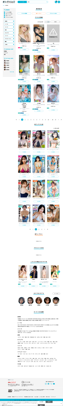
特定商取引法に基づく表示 (28, 396)
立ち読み (24, 49)
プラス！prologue (29, 331)
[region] (31, 403)
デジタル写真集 (8, 12)
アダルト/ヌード (50, 361)
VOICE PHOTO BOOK (44, 331)
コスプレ (21, 337)
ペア (20, 353)
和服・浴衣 (47, 337)
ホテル (38, 353)
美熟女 (34, 347)
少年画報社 (20, 320)
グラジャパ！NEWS (9, 17)
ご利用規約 (9, 396)
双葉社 (40, 320)
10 (48, 119)
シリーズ (6, 27)
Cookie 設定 (36, 396)
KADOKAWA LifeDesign (37, 318)
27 (55, 119)
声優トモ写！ (20, 332)
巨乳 (29, 341)
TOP (3, 5)
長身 (55, 341)
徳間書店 (27, 320)
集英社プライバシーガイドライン (17, 396)
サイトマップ (53, 396)
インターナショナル (45, 343)
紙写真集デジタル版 (21, 331)
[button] (59, 271)
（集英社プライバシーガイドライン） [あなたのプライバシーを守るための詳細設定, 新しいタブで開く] (7, 405)
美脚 (49, 341)
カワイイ (49, 347)
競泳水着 (33, 337)
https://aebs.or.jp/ (16, 391)
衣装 (5, 29)
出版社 (6, 21)
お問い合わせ (48, 396)
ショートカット (42, 341)
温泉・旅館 (45, 353)
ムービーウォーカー (45, 320)
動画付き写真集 (36, 331)
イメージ (6, 35)
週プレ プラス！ (9, 15)
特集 (4, 54)
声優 (46, 358)
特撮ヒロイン (22, 361)
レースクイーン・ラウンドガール (26, 360)
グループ (32, 353)
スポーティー (35, 343)
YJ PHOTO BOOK (29, 325)
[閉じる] (61, 403)
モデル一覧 (11, 71)
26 (52, 119)
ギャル (53, 343)
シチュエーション (8, 38)
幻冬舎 (46, 318)
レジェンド (30, 361)
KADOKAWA (30, 318)
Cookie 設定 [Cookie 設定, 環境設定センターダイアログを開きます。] (41, 401)
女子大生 (53, 358)
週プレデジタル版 (9, 13)
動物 (43, 366)
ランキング (6, 52)
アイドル (28, 358)
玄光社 (43, 318)
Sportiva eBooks (39, 326)
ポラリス (25, 332)
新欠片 (30, 320)
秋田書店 (19, 318)
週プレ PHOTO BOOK (22, 325)
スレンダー (22, 341)
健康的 (21, 343)
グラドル (21, 358)
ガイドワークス (24, 318)
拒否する (49, 401)
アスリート (42, 361)
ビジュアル (7, 32)
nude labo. (29, 332)
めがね (40, 337)
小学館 (57, 318)
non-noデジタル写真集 (53, 325)
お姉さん (27, 347)
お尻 (34, 341)
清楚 (27, 349)
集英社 (49, 318)
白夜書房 (36, 320)
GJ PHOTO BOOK (36, 325)
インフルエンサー (52, 360)
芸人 (36, 361)
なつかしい (41, 347)
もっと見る (56, 293)
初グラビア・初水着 (29, 366)
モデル (41, 358)
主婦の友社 (53, 318)
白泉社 (33, 320)
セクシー (21, 349)
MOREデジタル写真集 (45, 325)
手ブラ (21, 366)
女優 (35, 358)
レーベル (6, 24)
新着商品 (5, 51)
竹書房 (23, 320)
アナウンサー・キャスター (40, 360)
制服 (27, 337)
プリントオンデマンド (52, 331)
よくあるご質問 (42, 396)
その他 (6, 44)
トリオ (25, 353)
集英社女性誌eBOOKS (22, 326)
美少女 (21, 347)
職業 (5, 41)
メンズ (38, 366)
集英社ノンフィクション (31, 326)
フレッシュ (27, 343)
